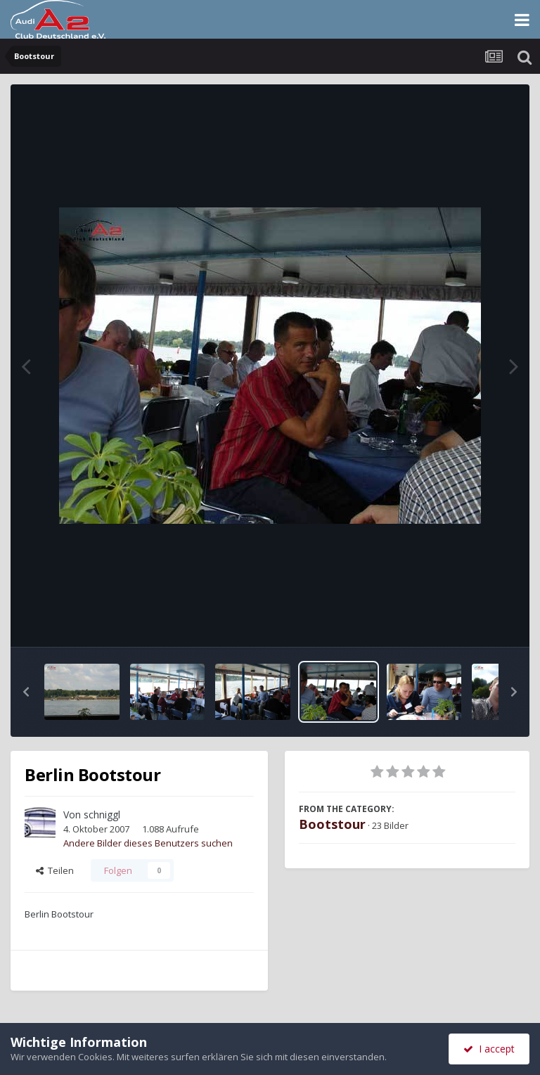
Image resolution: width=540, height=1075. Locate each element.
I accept (489, 1048)
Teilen (55, 870)
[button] (26, 691)
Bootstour (332, 824)
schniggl (102, 814)
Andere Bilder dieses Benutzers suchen (148, 843)
